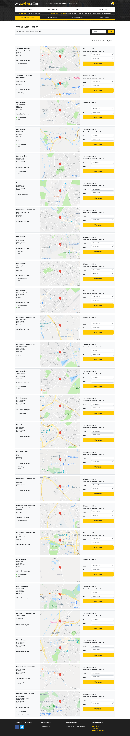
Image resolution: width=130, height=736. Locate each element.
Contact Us (103, 9)
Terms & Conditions (98, 730)
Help (77, 9)
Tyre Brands (52, 9)
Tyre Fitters (27, 9)
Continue (98, 64)
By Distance (111, 41)
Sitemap (95, 728)
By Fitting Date (101, 41)
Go (111, 31)
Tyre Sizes (95, 726)
